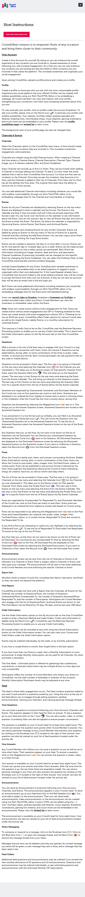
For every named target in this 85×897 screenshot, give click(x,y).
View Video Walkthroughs (16, 34)
